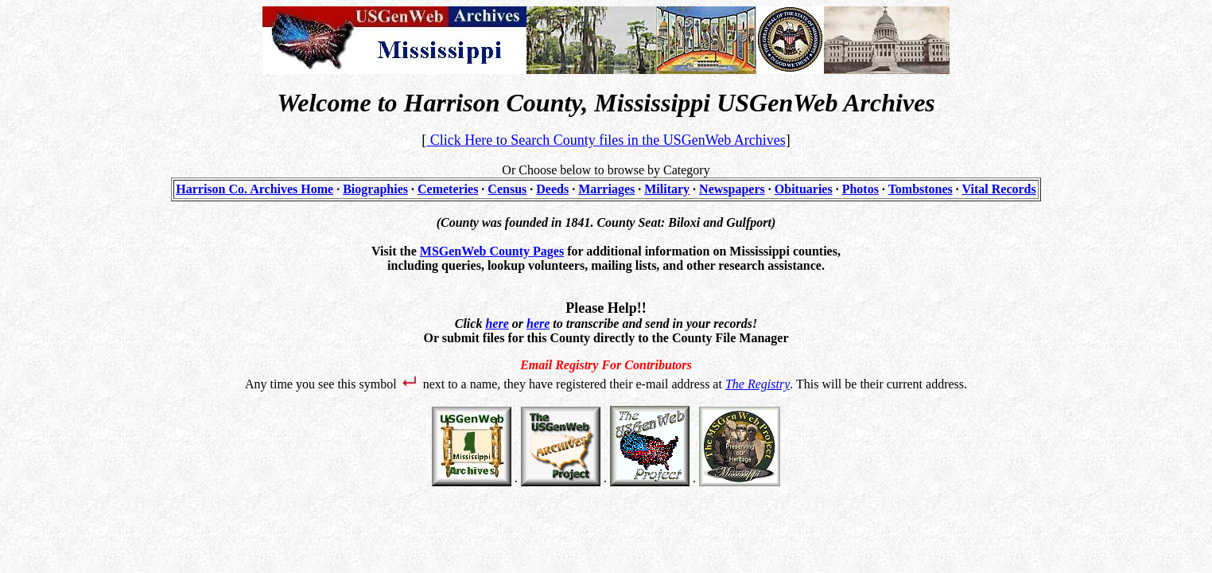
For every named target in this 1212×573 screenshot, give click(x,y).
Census (507, 189)
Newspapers (732, 189)
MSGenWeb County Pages (492, 251)
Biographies (375, 189)
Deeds (552, 189)
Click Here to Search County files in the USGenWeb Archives (605, 140)
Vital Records (999, 189)
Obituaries (804, 189)
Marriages (606, 189)
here (496, 323)
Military (667, 189)
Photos (860, 189)
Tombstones (920, 189)
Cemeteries (448, 189)
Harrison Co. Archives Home (254, 189)
